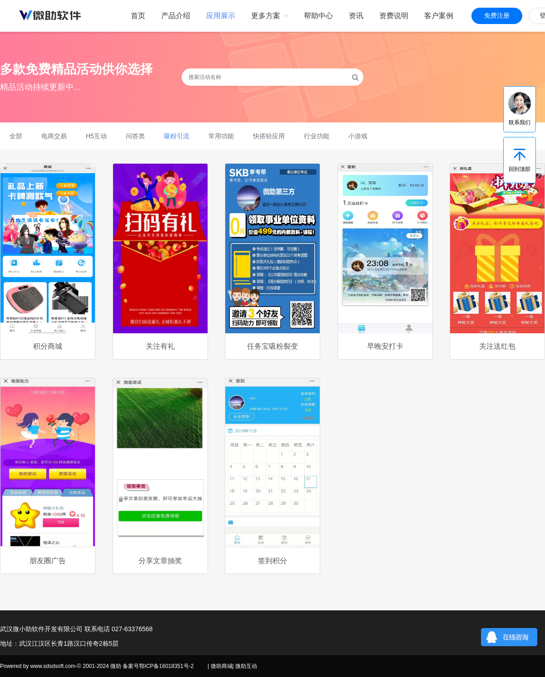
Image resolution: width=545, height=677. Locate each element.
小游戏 (357, 136)
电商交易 (54, 136)
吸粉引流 (176, 136)
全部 (16, 136)
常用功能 (221, 136)
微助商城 (222, 666)
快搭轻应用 (269, 136)
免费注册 (497, 15)
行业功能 (316, 136)
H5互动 (96, 136)
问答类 (135, 136)
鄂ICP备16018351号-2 (166, 666)
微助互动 (246, 666)
